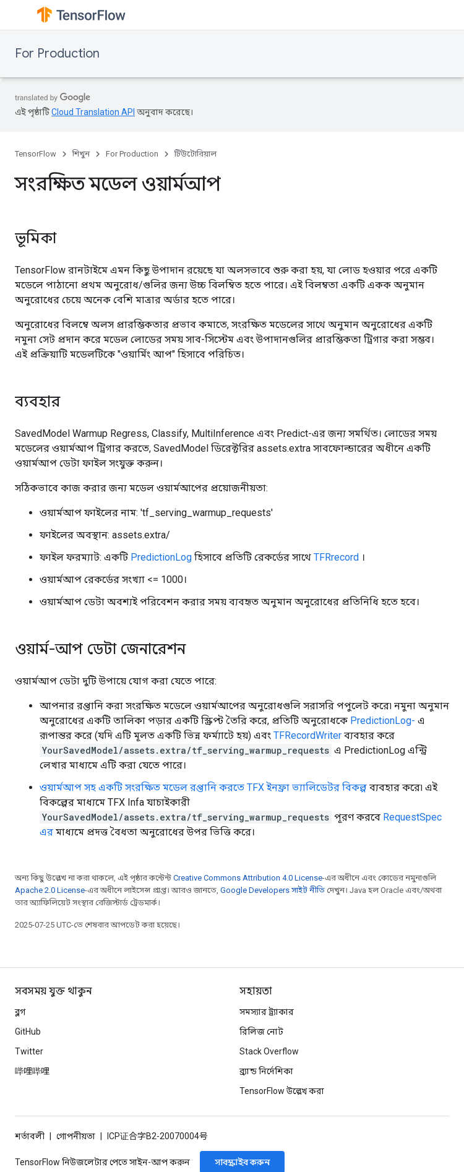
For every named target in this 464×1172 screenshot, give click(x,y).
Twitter (29, 1051)
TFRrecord (336, 557)
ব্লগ (20, 1012)
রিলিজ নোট (261, 1031)
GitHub (28, 1031)
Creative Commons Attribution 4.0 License (247, 877)
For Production (57, 53)
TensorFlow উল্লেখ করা (281, 1091)
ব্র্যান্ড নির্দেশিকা (266, 1071)
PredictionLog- (382, 720)
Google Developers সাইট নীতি (272, 890)
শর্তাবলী (30, 1136)
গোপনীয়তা (75, 1136)
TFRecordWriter (307, 735)
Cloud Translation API (93, 112)
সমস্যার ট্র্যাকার (266, 1012)
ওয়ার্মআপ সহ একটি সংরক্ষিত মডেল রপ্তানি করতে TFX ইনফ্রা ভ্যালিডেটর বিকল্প (203, 787)
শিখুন (81, 153)
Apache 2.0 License (50, 890)
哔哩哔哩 (32, 1071)
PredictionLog (161, 557)
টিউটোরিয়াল (195, 153)
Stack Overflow (269, 1051)
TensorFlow (35, 153)
